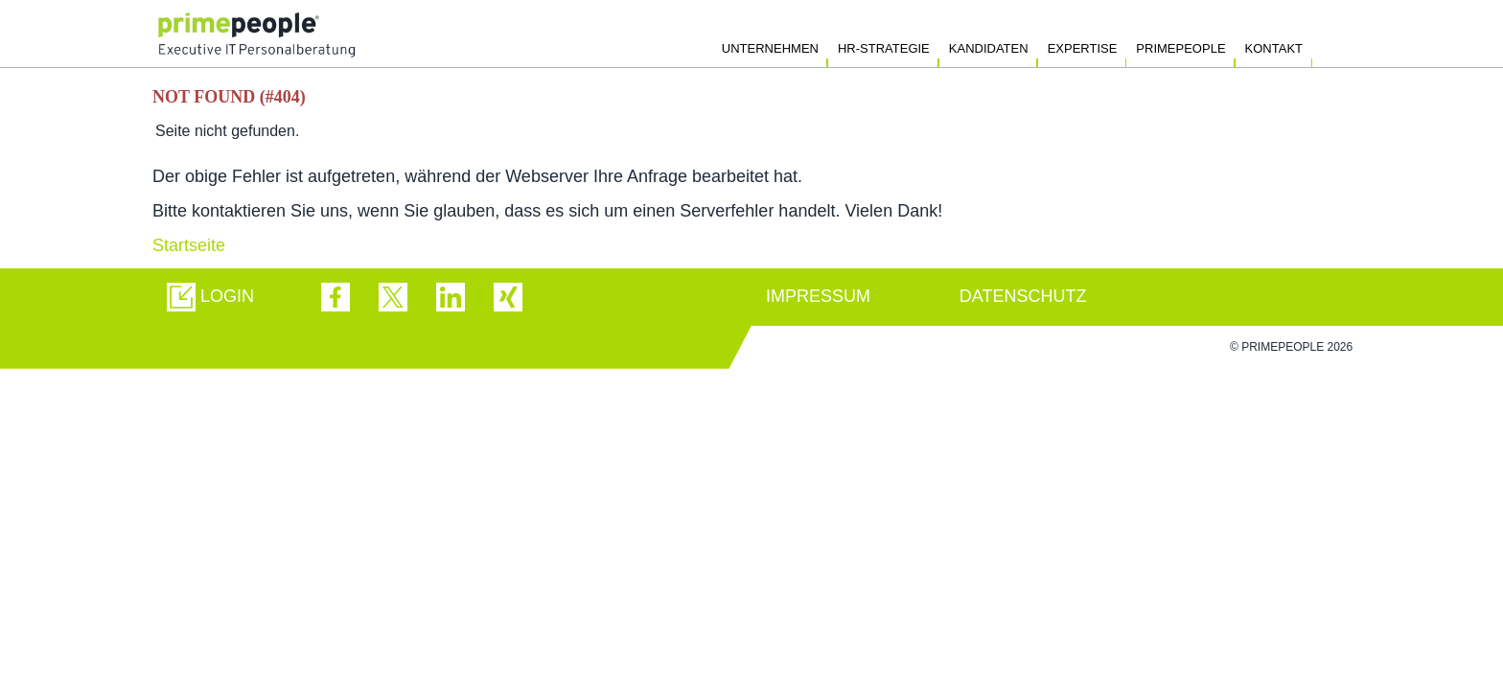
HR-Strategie (884, 48)
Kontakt (1274, 48)
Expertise (1083, 48)
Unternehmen (770, 48)
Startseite (188, 245)
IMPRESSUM (818, 296)
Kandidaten (989, 48)
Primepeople (1180, 48)
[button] (210, 297)
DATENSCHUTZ (1023, 296)
